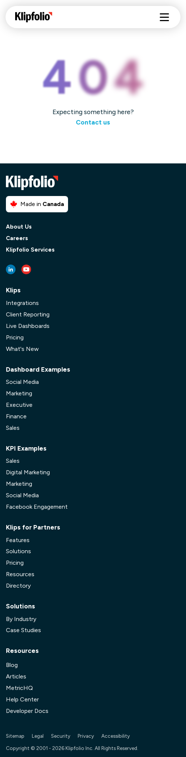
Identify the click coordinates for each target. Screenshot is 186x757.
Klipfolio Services (30, 250)
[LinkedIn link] (11, 269)
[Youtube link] (26, 269)
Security (60, 736)
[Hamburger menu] (164, 17)
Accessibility (115, 736)
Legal (38, 736)
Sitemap (15, 736)
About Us (19, 227)
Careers (17, 238)
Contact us (93, 122)
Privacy (86, 736)
